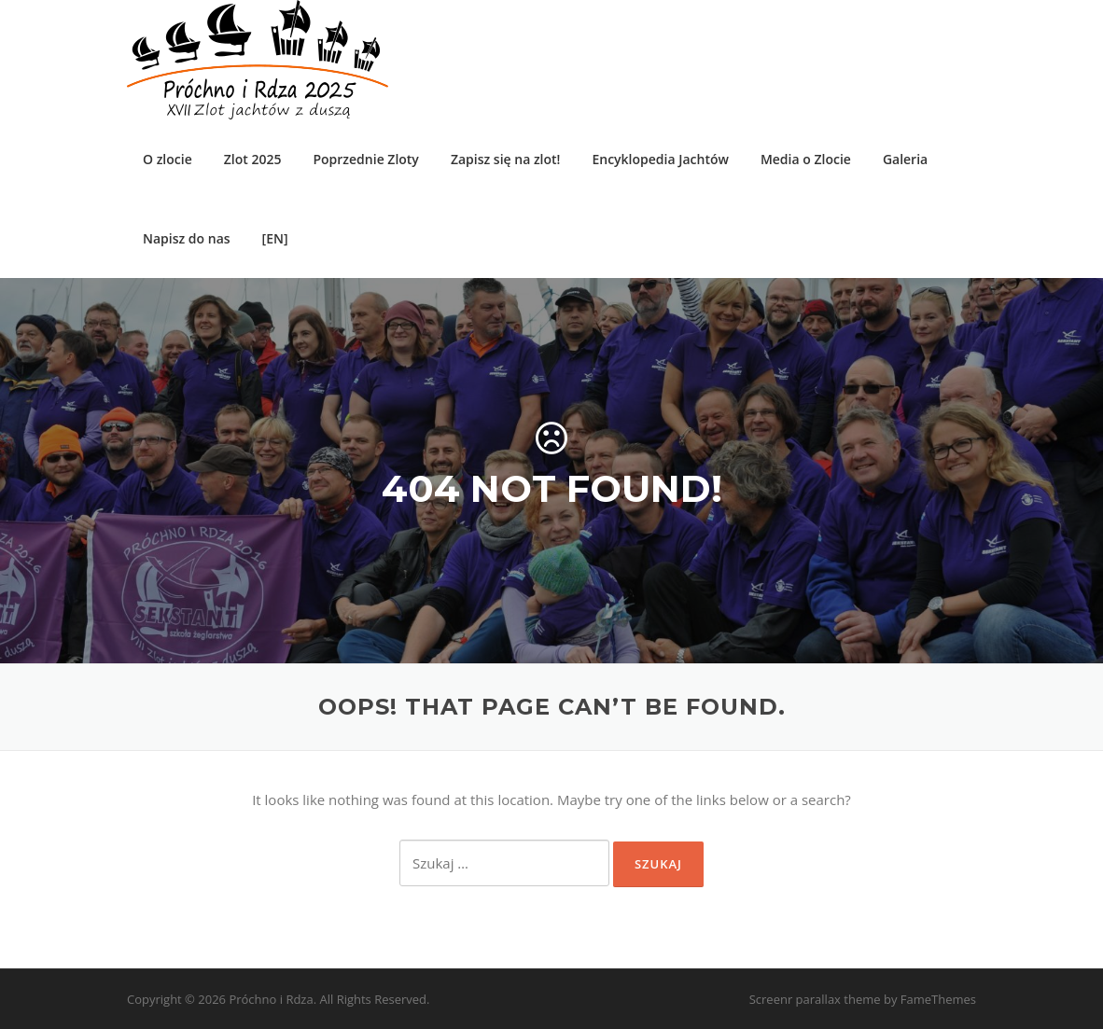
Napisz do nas (186, 238)
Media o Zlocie (806, 159)
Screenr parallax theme (815, 999)
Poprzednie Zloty (365, 159)
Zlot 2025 (253, 159)
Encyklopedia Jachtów (660, 159)
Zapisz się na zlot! (506, 159)
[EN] (275, 238)
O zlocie (167, 159)
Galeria (905, 159)
